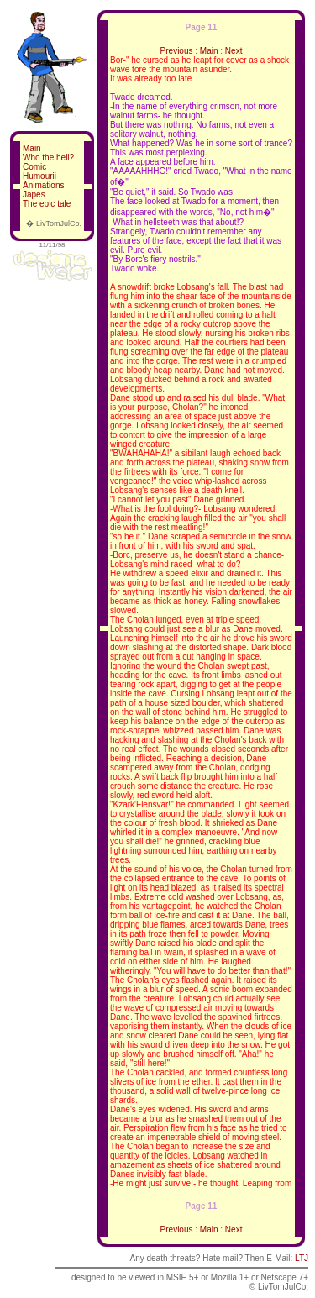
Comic (34, 166)
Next (234, 50)
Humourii (39, 176)
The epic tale (47, 203)
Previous (176, 50)
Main (32, 148)
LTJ (301, 1258)
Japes (34, 194)
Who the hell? (48, 157)
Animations (43, 185)
